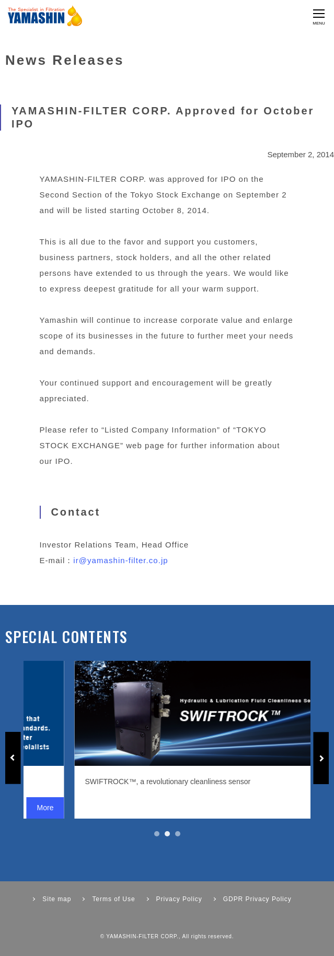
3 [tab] (177, 833)
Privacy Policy (179, 899)
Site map (56, 899)
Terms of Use (113, 899)
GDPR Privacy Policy (257, 899)
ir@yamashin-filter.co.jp (120, 560)
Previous (13, 758)
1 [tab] (157, 833)
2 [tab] (167, 833)
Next (321, 758)
